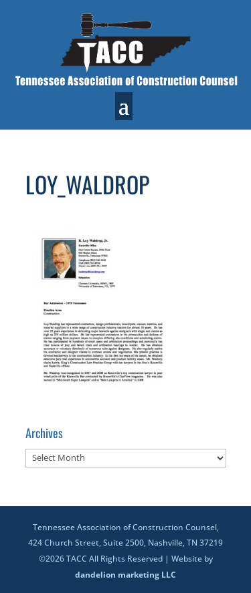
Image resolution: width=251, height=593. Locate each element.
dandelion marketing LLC (125, 574)
